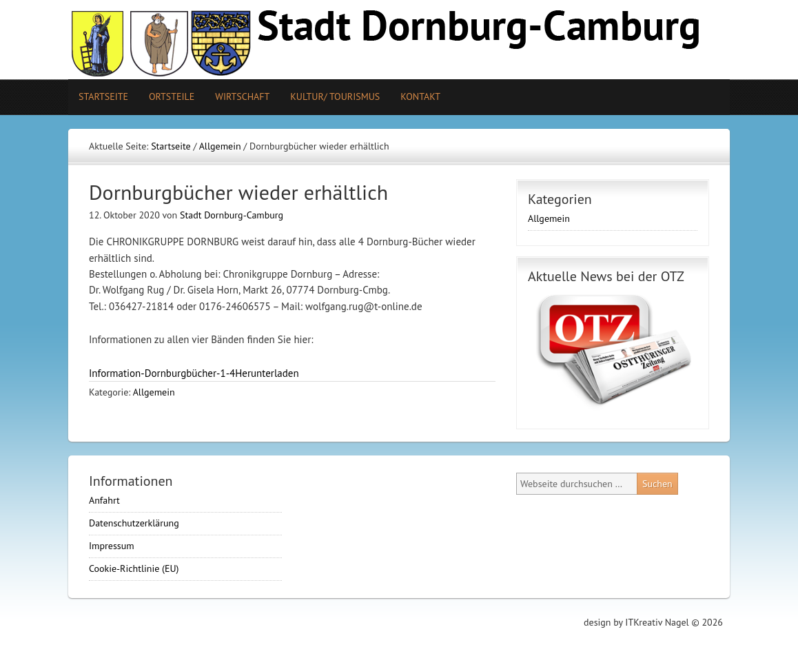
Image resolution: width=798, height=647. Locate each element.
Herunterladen (266, 373)
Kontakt (420, 96)
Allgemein (154, 392)
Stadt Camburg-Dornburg (399, 39)
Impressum (111, 546)
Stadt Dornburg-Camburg (231, 215)
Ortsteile (166, 96)
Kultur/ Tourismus (330, 96)
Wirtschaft (242, 96)
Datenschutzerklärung (134, 523)
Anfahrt (104, 500)
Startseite (103, 96)
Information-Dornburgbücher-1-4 (162, 373)
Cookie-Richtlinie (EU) (134, 568)
